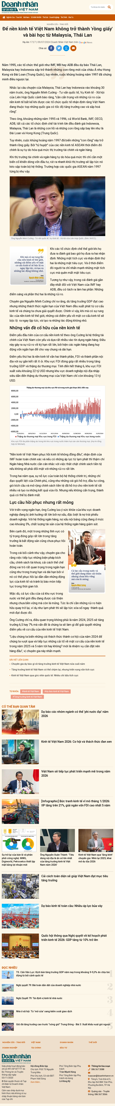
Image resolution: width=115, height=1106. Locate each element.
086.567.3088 (96, 1069)
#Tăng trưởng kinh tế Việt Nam (27, 697)
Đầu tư (70, 17)
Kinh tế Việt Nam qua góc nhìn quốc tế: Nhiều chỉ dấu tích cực (44, 675)
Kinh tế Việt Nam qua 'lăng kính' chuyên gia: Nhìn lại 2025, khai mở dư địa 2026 (95, 858)
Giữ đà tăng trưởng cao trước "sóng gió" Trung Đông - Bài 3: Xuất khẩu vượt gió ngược (63, 1024)
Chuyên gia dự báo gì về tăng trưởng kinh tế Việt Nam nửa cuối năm (48, 663)
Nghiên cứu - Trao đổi (14, 17)
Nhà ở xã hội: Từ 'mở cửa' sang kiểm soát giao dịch (44, 1011)
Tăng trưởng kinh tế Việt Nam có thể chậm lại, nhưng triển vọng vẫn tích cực (52, 669)
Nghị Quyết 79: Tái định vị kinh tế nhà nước (39, 998)
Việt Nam (26, 17)
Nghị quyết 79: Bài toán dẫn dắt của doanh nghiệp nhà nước (48, 985)
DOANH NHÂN (36, 17)
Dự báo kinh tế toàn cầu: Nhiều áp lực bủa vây (71, 906)
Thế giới (45, 17)
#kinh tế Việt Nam (30, 691)
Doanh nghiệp (54, 17)
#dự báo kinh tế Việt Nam (56, 691)
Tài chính (64, 17)
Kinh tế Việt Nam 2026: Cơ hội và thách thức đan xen (76, 741)
